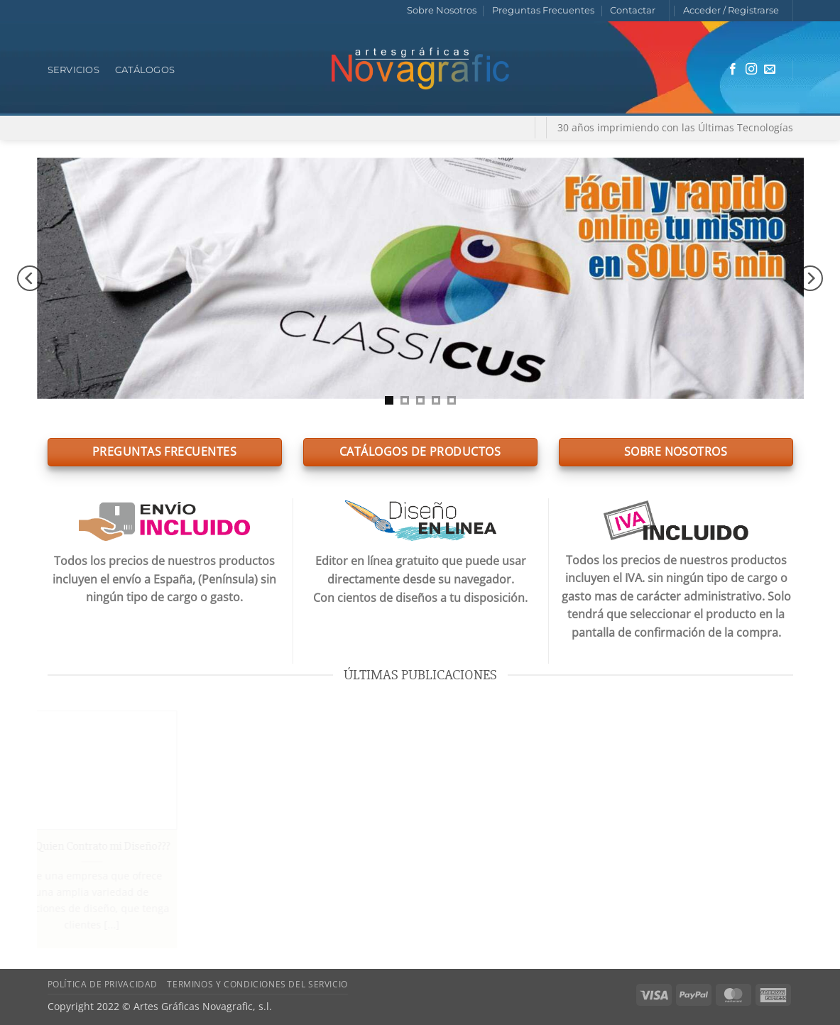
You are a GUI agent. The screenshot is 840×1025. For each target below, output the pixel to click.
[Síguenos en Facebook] (732, 69)
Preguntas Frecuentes (543, 10)
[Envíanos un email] (769, 69)
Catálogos (145, 70)
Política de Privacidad (103, 984)
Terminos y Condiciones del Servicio (257, 984)
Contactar (632, 10)
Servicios (73, 70)
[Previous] (30, 278)
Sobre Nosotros (441, 10)
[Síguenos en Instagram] (751, 69)
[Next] (810, 278)
